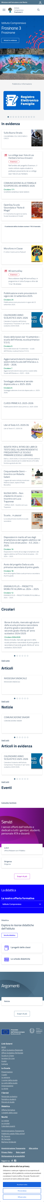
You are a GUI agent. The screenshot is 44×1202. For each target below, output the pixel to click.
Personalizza (22, 1191)
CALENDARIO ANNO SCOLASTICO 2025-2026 (16, 316)
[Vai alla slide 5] (18, 117)
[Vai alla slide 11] (34, 117)
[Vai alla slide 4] (16, 117)
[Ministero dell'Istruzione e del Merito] (14, 2)
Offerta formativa (8, 1109)
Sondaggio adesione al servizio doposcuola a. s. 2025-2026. (18, 382)
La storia (4, 1088)
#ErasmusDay (15, 271)
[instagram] (15, 1161)
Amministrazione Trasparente (12, 1130)
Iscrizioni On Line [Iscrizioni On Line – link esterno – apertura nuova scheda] (8, 1058)
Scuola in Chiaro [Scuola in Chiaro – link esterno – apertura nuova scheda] (7, 1055)
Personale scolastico (9, 1096)
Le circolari (5, 1123)
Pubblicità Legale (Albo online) (13, 1133)
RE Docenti (5, 1136)
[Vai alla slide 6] (21, 117)
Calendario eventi (8, 1126)
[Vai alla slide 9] (29, 117)
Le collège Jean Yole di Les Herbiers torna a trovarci (21, 156)
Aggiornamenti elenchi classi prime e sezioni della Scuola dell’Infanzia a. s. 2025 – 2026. (21, 361)
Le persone (5, 1077)
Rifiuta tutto (22, 1197)
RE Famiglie (5, 1139)
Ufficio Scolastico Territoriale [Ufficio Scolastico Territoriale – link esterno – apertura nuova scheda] (12, 1052)
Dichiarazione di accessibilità (13, 1156)
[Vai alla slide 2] (10, 117)
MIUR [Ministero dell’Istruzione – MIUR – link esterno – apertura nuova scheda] (3, 1047)
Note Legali (20, 1152)
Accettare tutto (22, 1184)
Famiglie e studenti (8, 1099)
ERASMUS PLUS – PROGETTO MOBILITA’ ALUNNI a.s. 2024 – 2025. (21, 587)
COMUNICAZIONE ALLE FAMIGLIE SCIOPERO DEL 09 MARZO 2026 (20, 184)
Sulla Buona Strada (13, 132)
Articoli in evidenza (10, 40)
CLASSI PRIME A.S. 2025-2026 (18, 403)
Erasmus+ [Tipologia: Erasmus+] (14, 161)
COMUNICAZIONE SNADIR (16, 717)
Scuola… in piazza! (12, 515)
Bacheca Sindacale (8, 1141)
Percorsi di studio (7, 1102)
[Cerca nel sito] (38, 10)
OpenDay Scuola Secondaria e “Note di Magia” (14, 207)
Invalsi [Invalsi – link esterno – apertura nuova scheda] (3, 1061)
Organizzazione (7, 1085)
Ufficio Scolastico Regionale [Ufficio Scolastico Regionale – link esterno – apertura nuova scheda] (12, 1050)
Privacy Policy (6, 1152)
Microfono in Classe (13, 248)
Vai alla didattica (9, 935)
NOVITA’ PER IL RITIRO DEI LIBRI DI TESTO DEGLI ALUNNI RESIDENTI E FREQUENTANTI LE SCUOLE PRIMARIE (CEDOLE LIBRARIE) (21, 451)
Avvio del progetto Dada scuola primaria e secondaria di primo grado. (21, 566)
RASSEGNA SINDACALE (15, 678)
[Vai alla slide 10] (31, 117)
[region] (22, 1182)
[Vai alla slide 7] (23, 117)
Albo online (33, 1148)
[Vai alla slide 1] (8, 117)
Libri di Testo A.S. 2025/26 (16, 425)
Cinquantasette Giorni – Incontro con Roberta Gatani (15, 474)
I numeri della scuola (9, 1080)
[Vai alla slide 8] (26, 117)
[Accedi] (40, 2)
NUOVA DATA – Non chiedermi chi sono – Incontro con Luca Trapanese (14, 497)
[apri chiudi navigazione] (4, 10)
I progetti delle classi (9, 1112)
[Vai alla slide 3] (13, 117)
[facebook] (12, 1161)
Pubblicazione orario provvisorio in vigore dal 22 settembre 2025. (20, 294)
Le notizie (5, 1120)
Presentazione (7, 1071)
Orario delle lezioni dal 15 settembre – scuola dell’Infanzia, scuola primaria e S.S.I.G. (22, 339)
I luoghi (4, 1074)
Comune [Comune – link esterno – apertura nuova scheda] (4, 1063)
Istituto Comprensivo (11, 904)
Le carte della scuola (9, 1083)
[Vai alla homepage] (10, 10)
